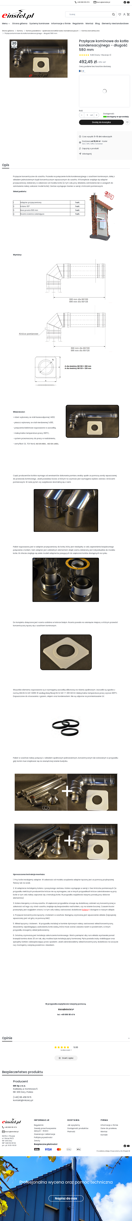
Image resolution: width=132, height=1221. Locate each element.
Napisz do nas (66, 1198)
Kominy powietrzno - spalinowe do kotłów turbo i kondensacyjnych (52, 31)
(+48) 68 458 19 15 (22, 1097)
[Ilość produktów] (87, 115)
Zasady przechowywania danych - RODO (45, 1129)
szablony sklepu (104, 1151)
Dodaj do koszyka (101, 122)
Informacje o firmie (109, 1125)
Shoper (125, 1151)
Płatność (71, 1131)
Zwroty (37, 1140)
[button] (113, 14)
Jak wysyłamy (73, 1125)
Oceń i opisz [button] (66, 1058)
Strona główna (8, 31)
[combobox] (87, 14)
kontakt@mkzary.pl (23, 1100)
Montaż (104, 1131)
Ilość (81, 110)
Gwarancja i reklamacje (44, 1134)
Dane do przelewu (109, 1128)
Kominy (20, 31)
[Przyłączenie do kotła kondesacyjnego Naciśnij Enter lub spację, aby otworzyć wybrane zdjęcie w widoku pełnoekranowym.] (39, 58)
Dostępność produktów (77, 1128)
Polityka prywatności (43, 1137)
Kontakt (104, 1134)
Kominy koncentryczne (90, 31)
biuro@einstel (65, 1009)
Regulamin (39, 1125)
